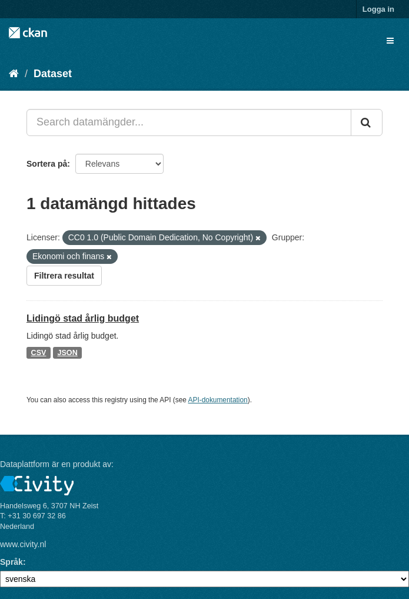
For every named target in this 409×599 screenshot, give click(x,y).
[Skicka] (367, 122)
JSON (67, 353)
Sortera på (46, 163)
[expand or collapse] (390, 40)
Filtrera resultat (64, 275)
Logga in (378, 9)
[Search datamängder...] (188, 122)
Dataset (53, 74)
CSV (38, 353)
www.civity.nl (23, 544)
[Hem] (14, 74)
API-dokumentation (218, 400)
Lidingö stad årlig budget (82, 318)
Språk (11, 562)
